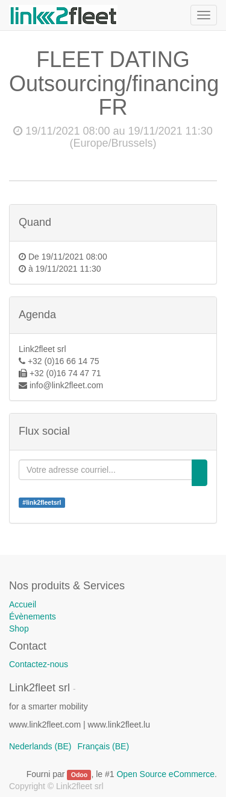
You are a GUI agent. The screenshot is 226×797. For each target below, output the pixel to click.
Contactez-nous (38, 664)
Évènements (32, 616)
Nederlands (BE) (40, 746)
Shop (19, 628)
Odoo (79, 774)
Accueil (22, 604)
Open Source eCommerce (165, 774)
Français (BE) (104, 746)
